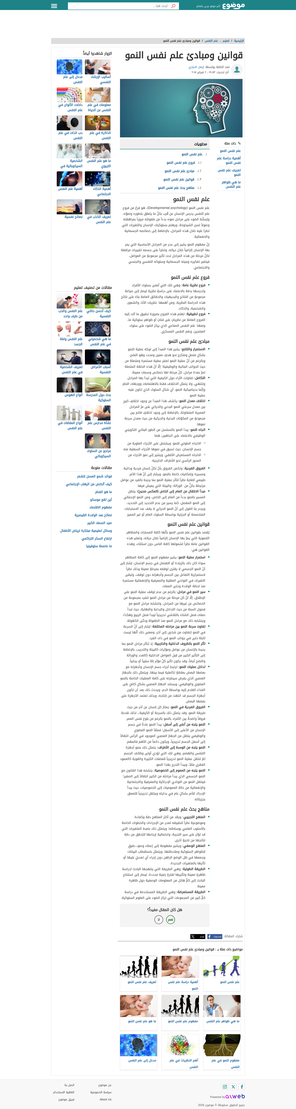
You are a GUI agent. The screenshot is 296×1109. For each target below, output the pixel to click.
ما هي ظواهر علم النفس (231, 184)
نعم (170, 919)
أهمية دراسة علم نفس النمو (229, 160)
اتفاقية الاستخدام (63, 1092)
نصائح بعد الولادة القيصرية (93, 515)
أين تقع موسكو (101, 500)
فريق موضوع (66, 1099)
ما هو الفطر (103, 492)
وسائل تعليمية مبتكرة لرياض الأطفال (86, 531)
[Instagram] (225, 1087)
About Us (105, 1099)
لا (159, 919)
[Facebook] (241, 1087)
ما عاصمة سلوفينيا (99, 546)
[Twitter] (233, 1087)
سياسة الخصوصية (100, 1092)
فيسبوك (217, 936)
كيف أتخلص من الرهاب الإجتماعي (89, 484)
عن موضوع (104, 1085)
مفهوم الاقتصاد (100, 507)
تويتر (202, 936)
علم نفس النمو (230, 151)
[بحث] (173, 6)
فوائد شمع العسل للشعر (94, 476)
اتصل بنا (69, 1085)
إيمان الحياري (196, 67)
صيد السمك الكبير (99, 523)
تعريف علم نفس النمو (229, 172)
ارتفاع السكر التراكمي (96, 539)
